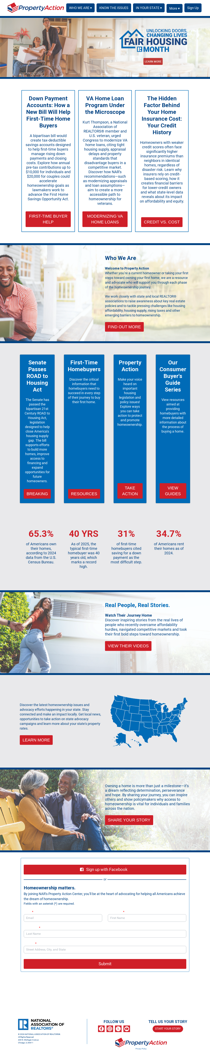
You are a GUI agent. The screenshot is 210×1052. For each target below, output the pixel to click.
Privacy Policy (141, 1049)
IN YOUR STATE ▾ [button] (148, 8)
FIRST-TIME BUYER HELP (48, 219)
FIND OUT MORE (124, 327)
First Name (116, 912)
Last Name (32, 927)
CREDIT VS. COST (162, 222)
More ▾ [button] (173, 8)
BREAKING (37, 493)
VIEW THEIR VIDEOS (128, 646)
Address (32, 943)
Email (28, 912)
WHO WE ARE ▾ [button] (79, 8)
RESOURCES (84, 493)
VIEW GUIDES (173, 491)
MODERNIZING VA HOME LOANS (105, 219)
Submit (105, 963)
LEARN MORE (36, 740)
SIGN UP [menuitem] (192, 8)
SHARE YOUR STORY (129, 820)
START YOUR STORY (168, 1028)
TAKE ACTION (130, 491)
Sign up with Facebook (103, 869)
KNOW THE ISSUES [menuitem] (112, 8)
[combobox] (105, 949)
